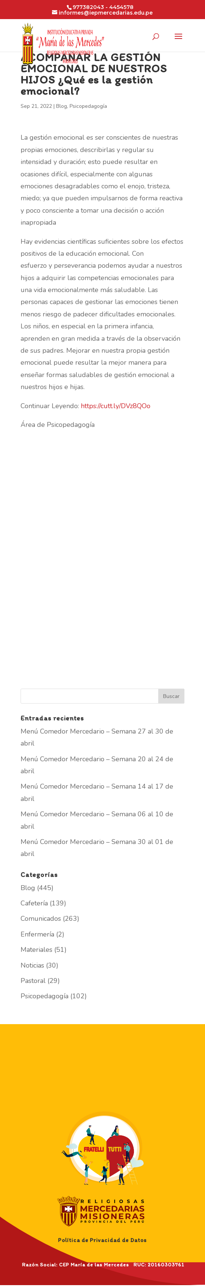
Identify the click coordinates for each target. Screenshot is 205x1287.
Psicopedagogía (88, 106)
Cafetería (34, 903)
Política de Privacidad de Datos (102, 1240)
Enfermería (37, 934)
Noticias (32, 965)
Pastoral (33, 980)
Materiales (36, 949)
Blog (61, 106)
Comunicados (41, 918)
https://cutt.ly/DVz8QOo (115, 405)
